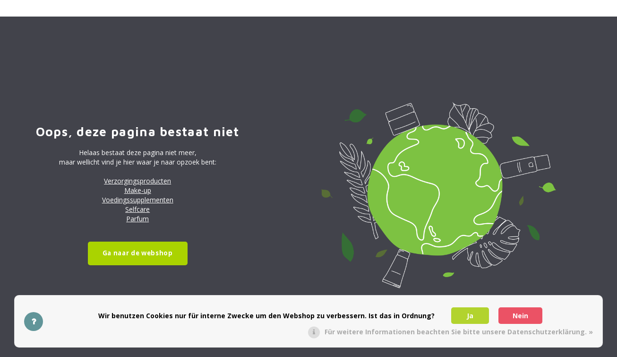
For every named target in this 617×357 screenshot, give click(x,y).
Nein (520, 315)
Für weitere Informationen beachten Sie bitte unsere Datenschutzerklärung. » (459, 331)
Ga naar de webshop (138, 253)
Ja (470, 315)
